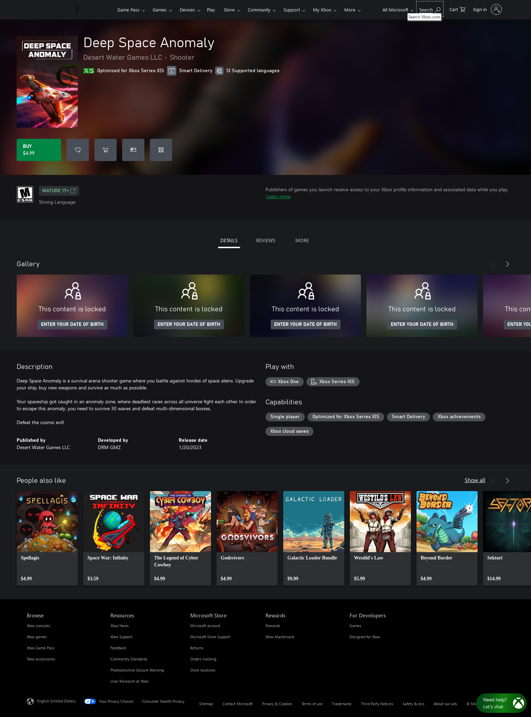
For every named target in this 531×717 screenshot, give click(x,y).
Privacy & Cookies (277, 703)
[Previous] (493, 264)
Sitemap (206, 703)
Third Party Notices (377, 703)
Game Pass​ (128, 9)
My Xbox (322, 9)
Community (259, 9)
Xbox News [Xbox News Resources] (119, 625)
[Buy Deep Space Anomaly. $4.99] (39, 150)
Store (229, 9)
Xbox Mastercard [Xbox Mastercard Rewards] (280, 636)
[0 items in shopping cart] (457, 9)
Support (292, 9)
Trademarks (342, 703)
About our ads (445, 703)
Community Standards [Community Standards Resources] (129, 659)
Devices (187, 9)
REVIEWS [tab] (265, 240)
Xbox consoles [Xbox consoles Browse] (38, 625)
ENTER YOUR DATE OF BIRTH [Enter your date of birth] (72, 324)
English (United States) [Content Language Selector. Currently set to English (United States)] (56, 701)
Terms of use (312, 703)
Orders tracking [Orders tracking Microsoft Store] (203, 659)
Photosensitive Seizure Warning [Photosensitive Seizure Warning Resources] (137, 670)
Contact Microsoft (237, 703)
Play (211, 9)
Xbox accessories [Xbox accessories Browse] (41, 659)
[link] (47, 538)
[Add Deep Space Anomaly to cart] (105, 150)
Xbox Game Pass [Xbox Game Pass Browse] (40, 648)
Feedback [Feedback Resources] (118, 648)
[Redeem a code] (161, 150)
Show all (475, 479)
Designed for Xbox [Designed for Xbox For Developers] (364, 636)
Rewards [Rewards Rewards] (273, 625)
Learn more (278, 196)
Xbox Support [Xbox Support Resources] (121, 636)
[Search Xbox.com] (430, 9)
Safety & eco (413, 703)
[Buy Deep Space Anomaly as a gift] (133, 150)
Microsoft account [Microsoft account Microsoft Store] (205, 625)
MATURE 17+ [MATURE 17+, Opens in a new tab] (59, 191)
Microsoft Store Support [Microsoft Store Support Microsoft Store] (210, 636)
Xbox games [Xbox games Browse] (37, 636)
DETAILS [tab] (228, 240)
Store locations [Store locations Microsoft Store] (203, 670)
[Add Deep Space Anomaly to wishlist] (78, 150)
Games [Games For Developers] (355, 625)
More (349, 9)
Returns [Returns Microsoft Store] (196, 648)
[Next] (507, 264)
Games (160, 9)
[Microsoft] (50, 9)
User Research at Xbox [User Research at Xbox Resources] (129, 681)
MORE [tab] (302, 240)
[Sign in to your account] (487, 9)
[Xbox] (96, 9)
